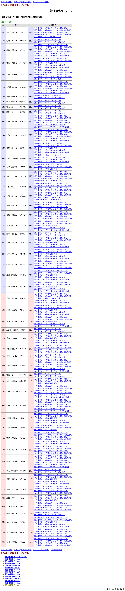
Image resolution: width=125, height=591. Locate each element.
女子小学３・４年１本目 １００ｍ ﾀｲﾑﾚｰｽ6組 (51, 433)
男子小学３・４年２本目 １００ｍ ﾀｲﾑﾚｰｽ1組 (51, 49)
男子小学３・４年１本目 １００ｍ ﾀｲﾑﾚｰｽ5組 (51, 58)
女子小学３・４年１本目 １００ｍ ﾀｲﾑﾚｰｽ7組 (51, 539)
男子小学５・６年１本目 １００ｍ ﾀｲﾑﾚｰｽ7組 (51, 165)
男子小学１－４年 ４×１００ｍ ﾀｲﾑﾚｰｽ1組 (49, 53)
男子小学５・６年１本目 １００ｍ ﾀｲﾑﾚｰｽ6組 (51, 212)
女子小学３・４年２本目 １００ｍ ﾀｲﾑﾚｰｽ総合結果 (53, 352)
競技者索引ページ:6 (12, 570)
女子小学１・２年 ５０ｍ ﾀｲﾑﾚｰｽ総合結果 (49, 331)
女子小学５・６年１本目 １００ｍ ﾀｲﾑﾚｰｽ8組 (51, 400)
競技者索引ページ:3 (12, 563)
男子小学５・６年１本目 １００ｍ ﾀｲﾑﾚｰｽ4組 (51, 183)
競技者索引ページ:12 (12, 583)
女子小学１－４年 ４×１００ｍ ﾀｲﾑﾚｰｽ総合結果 (51, 326)
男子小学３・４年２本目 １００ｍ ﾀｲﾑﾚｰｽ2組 (51, 134)
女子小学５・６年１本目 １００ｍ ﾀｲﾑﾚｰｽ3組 (51, 305)
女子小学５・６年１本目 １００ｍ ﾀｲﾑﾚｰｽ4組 (51, 294)
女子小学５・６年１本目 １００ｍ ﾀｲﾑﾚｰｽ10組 (51, 379)
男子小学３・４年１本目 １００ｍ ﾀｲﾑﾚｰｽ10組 (51, 202)
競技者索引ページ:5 (12, 568)
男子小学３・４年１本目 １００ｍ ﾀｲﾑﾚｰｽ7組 (51, 271)
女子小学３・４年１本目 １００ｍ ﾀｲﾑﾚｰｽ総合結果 (53, 319)
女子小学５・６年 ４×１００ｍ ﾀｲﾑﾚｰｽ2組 (49, 300)
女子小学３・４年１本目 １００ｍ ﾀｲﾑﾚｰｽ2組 (51, 360)
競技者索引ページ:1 (12, 559)
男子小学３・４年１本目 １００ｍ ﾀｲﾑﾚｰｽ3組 (51, 116)
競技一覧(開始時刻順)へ (23, 2)
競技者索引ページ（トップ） (16, 557)
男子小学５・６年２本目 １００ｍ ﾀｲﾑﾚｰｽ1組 (51, 74)
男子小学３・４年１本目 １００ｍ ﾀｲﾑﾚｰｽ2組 (51, 45)
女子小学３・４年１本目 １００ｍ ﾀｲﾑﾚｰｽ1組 (51, 317)
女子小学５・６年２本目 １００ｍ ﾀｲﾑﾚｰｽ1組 (51, 534)
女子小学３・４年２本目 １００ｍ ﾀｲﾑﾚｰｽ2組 (51, 350)
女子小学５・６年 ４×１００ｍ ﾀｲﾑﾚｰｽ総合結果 (51, 303)
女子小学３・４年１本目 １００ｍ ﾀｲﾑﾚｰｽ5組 (51, 414)
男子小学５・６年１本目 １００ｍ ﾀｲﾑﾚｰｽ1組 (51, 70)
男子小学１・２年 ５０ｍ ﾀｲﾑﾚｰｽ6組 (47, 111)
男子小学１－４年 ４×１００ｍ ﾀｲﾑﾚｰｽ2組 (49, 65)
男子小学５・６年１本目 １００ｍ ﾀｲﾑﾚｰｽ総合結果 (53, 30)
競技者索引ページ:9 (12, 576)
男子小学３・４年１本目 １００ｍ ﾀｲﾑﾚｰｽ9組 (51, 221)
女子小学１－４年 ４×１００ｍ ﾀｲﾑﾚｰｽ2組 (49, 395)
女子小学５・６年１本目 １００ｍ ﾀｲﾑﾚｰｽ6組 (51, 503)
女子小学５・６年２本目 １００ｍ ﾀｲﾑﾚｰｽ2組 (51, 507)
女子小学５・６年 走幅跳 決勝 (45, 310)
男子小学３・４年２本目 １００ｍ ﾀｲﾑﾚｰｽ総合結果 (53, 51)
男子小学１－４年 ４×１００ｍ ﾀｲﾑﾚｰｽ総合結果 (51, 56)
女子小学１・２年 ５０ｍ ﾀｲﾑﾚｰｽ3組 (47, 329)
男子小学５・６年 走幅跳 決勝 (45, 169)
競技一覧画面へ (6, 2)
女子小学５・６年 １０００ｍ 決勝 (47, 298)
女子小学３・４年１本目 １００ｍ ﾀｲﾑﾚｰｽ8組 (51, 486)
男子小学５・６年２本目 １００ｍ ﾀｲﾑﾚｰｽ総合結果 (53, 34)
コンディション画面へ (41, 2)
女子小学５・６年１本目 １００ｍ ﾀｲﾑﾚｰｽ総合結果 (53, 296)
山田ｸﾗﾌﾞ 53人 (7, 22)
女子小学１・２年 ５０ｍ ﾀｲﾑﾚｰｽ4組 (47, 355)
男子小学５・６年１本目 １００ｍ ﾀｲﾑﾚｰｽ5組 (51, 28)
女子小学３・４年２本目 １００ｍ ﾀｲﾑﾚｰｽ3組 (51, 437)
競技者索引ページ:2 (12, 561)
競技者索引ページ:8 (12, 574)
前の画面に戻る (56, 550)
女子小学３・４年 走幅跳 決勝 (45, 321)
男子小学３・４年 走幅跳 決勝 (45, 63)
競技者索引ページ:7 (12, 572)
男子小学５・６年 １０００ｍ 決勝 (47, 197)
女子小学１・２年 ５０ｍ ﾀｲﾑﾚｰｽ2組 (47, 374)
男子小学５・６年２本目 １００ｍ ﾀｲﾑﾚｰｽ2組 (51, 32)
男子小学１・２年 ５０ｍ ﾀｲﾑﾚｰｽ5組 (47, 96)
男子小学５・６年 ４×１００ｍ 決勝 (47, 37)
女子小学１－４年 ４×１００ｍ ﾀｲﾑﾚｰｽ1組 (49, 324)
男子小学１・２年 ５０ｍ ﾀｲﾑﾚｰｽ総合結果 (49, 42)
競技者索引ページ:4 (12, 565)
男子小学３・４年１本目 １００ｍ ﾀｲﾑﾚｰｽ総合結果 (53, 47)
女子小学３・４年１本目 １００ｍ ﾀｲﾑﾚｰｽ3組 (51, 334)
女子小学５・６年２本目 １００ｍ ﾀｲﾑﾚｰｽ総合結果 (53, 406)
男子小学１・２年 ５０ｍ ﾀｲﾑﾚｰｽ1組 (47, 106)
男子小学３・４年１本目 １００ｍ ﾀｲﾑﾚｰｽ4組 (51, 130)
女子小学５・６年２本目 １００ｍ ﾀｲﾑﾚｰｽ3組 (51, 404)
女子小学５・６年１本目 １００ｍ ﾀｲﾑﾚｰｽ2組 (51, 518)
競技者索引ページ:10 (12, 578)
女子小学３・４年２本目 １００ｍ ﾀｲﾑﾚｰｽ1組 (51, 364)
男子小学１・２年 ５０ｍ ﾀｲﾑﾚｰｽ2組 (47, 40)
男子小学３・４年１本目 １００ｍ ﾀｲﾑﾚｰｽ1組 (51, 250)
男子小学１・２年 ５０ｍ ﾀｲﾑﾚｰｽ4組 (47, 101)
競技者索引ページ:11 (12, 581)
